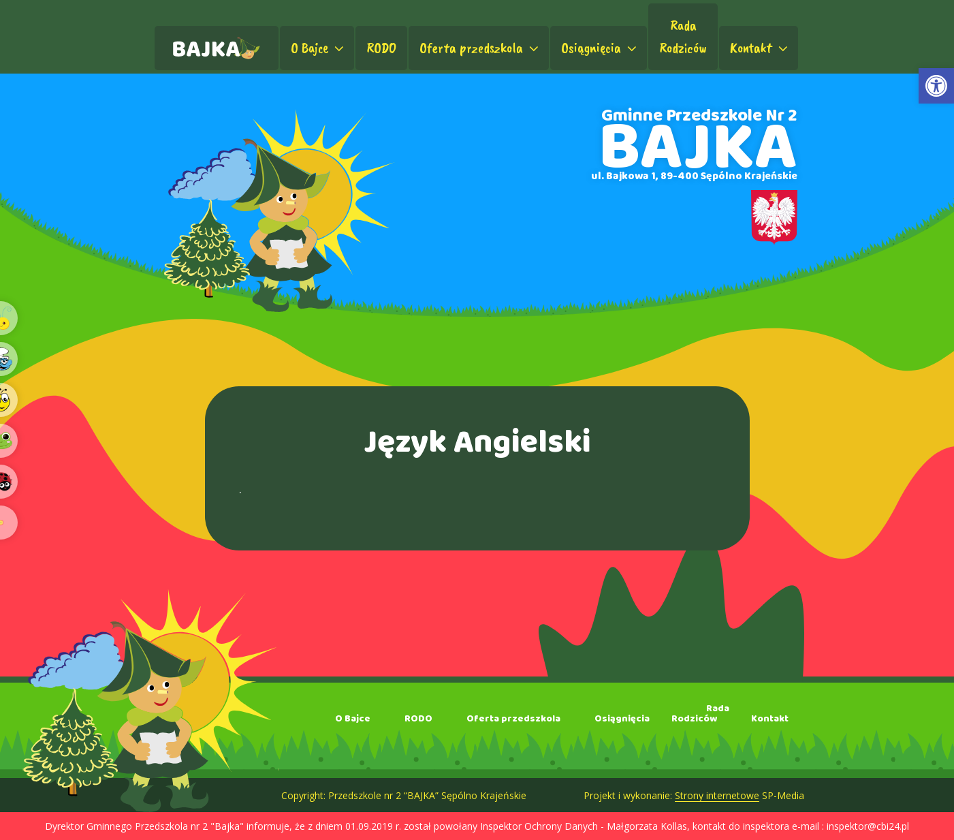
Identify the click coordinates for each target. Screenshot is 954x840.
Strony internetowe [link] (717, 795)
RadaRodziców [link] (683, 36)
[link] (936, 86)
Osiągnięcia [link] (600, 47)
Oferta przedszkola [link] (480, 47)
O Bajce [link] (319, 47)
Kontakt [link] (760, 47)
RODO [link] (381, 47)
